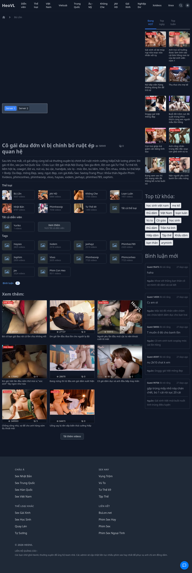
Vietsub (63, 5)
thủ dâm (151, 213)
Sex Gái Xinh (22, 513)
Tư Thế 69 (105, 490)
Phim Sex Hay (107, 519)
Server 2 (23, 108)
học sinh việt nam (157, 205)
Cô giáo (161, 220)
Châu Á (20, 469)
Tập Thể (104, 496)
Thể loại (36, 5)
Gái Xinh (127, 5)
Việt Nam (48, 5)
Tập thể (166, 235)
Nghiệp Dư (142, 5)
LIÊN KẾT (104, 506)
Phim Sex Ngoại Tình (112, 533)
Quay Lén (21, 526)
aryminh (166, 243)
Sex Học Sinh (23, 519)
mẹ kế (176, 205)
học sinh (174, 220)
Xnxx (171, 5)
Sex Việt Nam (23, 496)
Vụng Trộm (106, 476)
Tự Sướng (21, 533)
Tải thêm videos (72, 436)
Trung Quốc (77, 5)
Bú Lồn (18, 17)
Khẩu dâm (181, 235)
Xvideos (157, 5)
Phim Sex (104, 526)
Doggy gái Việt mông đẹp (169, 370)
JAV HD (116, 5)
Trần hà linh (168, 228)
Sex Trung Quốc (25, 483)
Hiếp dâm (152, 235)
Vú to (149, 220)
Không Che (103, 5)
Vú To (102, 483)
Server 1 (10, 108)
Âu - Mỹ (90, 5)
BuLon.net (105, 513)
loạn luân (181, 213)
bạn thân (152, 243)
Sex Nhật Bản (23, 476)
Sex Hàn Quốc (24, 490)
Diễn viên (23, 5)
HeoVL (8, 5)
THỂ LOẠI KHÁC (24, 506)
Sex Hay (104, 469)
